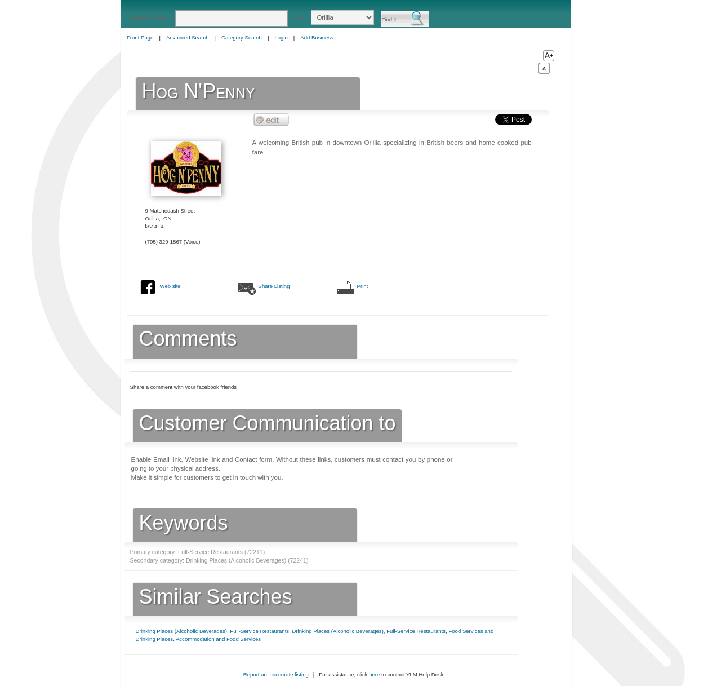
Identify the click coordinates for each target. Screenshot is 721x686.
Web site (170, 286)
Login (280, 37)
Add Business (316, 37)
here (374, 674)
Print (362, 286)
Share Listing (274, 286)
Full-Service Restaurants (259, 631)
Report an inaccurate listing (276, 674)
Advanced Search (187, 37)
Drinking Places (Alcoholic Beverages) (181, 631)
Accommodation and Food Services (218, 639)
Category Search (241, 37)
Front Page (140, 37)
